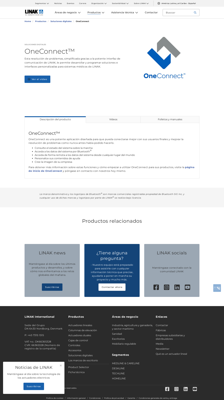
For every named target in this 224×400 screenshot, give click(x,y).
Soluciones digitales (80, 355)
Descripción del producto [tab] (55, 119)
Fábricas (161, 330)
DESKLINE (118, 368)
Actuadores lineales (80, 325)
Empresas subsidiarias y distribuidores (170, 337)
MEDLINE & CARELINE (126, 363)
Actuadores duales (79, 335)
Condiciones (95, 398)
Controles (74, 345)
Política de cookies (54, 398)
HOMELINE (119, 378)
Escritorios (118, 338)
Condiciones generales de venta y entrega (158, 398)
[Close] (60, 365)
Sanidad (117, 333)
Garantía (131, 398)
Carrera (82, 3)
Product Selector (78, 367)
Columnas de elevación (82, 330)
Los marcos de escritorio (83, 360)
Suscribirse (52, 287)
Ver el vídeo (37, 79)
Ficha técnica (76, 372)
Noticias (58, 3)
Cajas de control (78, 340)
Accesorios (74, 350)
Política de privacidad (114, 398)
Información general (76, 398)
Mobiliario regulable (124, 343)
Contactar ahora (112, 287)
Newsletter (162, 348)
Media (159, 343)
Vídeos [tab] (113, 119)
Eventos (70, 3)
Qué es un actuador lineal (171, 353)
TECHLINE (118, 373)
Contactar (162, 325)
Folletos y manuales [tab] (170, 119)
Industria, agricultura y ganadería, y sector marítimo (132, 327)
